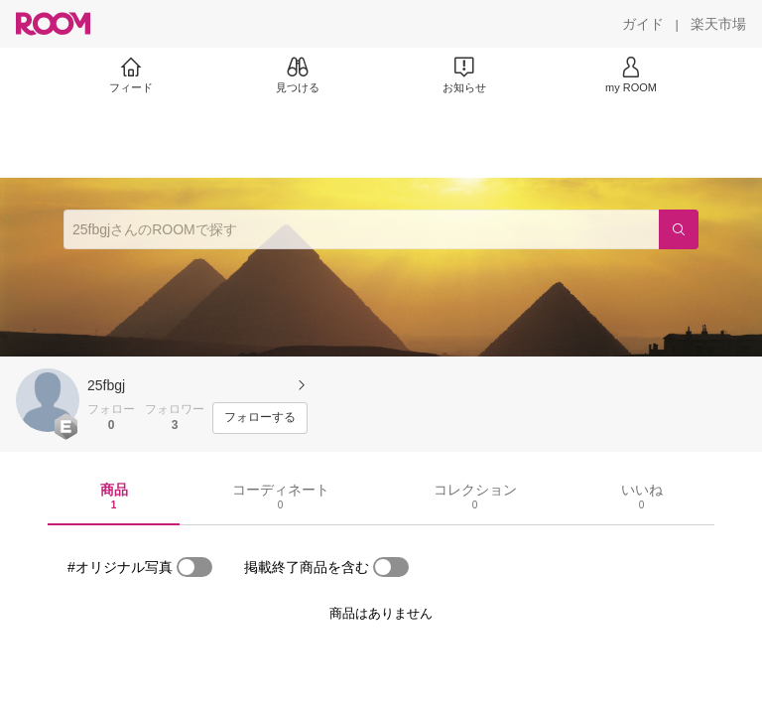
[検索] (678, 229)
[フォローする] (260, 418)
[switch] (194, 567)
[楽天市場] (718, 24)
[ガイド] (643, 24)
